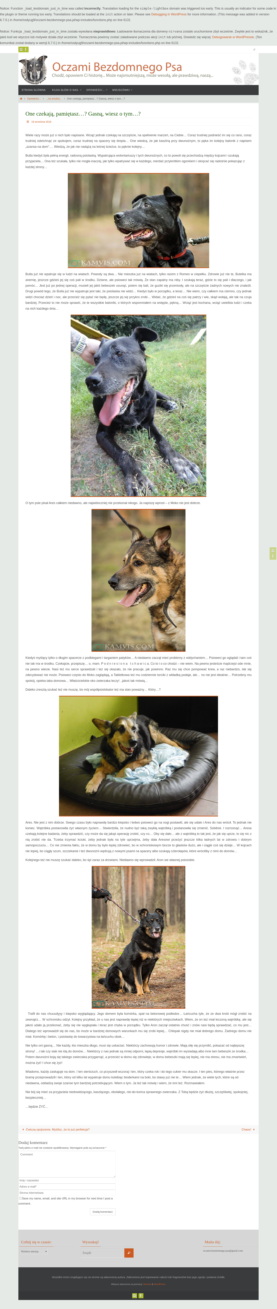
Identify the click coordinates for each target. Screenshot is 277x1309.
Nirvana (147, 1284)
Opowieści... (34, 98)
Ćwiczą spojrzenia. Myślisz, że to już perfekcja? (57, 1129)
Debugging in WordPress (169, 14)
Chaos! (248, 1129)
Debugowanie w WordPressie (233, 37)
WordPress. (160, 1284)
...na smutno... (54, 98)
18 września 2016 (42, 121)
